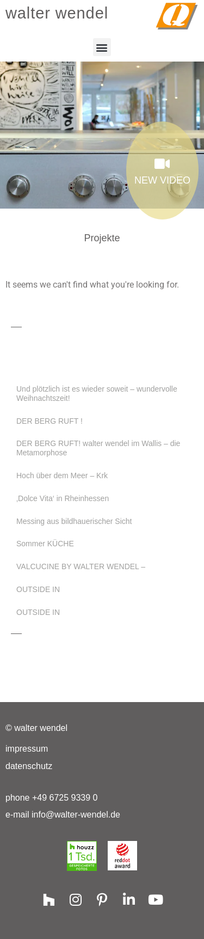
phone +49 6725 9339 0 (51, 797)
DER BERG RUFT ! (49, 421)
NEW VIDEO (162, 180)
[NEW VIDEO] (162, 163)
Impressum (26, 748)
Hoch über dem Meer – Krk (62, 475)
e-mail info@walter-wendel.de (62, 814)
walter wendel (56, 13)
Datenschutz (28, 766)
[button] (102, 47)
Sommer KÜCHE (45, 543)
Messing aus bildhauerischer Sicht (74, 521)
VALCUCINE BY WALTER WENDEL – (80, 566)
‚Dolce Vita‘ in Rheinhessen (62, 498)
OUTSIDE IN (38, 589)
